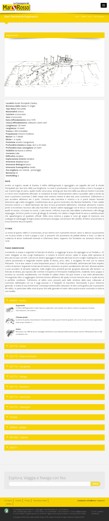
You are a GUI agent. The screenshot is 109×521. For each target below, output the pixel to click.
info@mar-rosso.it (95, 500)
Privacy (27, 500)
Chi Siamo (8, 500)
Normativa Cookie (40, 500)
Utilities (8, 504)
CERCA (95, 483)
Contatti (18, 500)
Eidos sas (96, 514)
